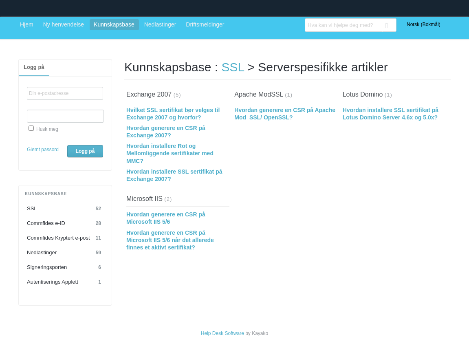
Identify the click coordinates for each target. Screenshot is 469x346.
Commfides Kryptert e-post (65, 238)
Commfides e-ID (65, 223)
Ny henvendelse (63, 24)
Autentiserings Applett (65, 282)
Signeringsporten (65, 267)
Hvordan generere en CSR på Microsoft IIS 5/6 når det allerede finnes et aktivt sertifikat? (170, 240)
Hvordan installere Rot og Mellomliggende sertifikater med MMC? (170, 153)
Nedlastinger (160, 24)
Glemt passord (43, 149)
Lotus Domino (363, 94)
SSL (65, 209)
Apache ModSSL (258, 94)
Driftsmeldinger (205, 24)
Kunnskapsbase (114, 24)
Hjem (26, 24)
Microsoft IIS (144, 198)
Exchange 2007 (149, 94)
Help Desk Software (222, 333)
